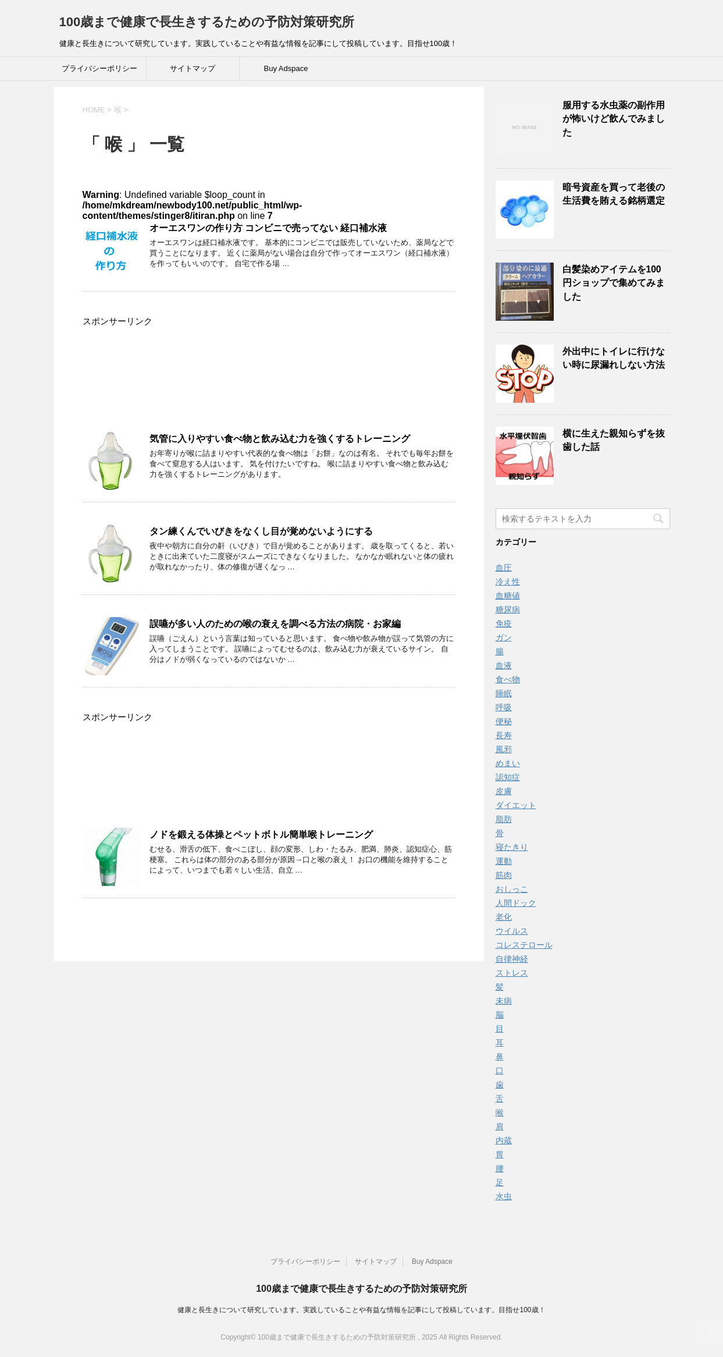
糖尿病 (508, 609)
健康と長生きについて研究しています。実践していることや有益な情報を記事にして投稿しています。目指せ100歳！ (361, 1310)
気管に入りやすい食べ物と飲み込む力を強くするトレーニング (279, 439)
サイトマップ (192, 68)
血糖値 (508, 595)
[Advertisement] (269, 381)
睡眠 (504, 693)
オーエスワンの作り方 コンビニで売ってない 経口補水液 (268, 228)
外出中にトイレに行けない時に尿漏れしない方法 (613, 358)
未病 (504, 1000)
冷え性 (508, 581)
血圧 (504, 567)
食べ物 (508, 679)
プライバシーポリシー (99, 68)
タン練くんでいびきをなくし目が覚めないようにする (261, 531)
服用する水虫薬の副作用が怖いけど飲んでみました (613, 118)
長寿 (504, 735)
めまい (508, 763)
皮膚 (504, 791)
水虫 (504, 1196)
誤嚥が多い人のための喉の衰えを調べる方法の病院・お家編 (275, 624)
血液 (504, 665)
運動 (504, 861)
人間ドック (516, 903)
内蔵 (504, 1140)
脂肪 (504, 819)
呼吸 (504, 707)
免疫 (504, 623)
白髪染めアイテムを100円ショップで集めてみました (613, 283)
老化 (504, 917)
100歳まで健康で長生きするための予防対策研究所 (207, 22)
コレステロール (524, 944)
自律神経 (512, 958)
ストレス (512, 972)
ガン (504, 637)
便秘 (504, 721)
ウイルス (512, 931)
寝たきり (512, 847)
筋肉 (504, 875)
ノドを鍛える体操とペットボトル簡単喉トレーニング (261, 834)
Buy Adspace (286, 68)
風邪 (504, 749)
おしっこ (512, 889)
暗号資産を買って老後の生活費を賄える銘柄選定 (613, 194)
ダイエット (516, 805)
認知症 (508, 777)
